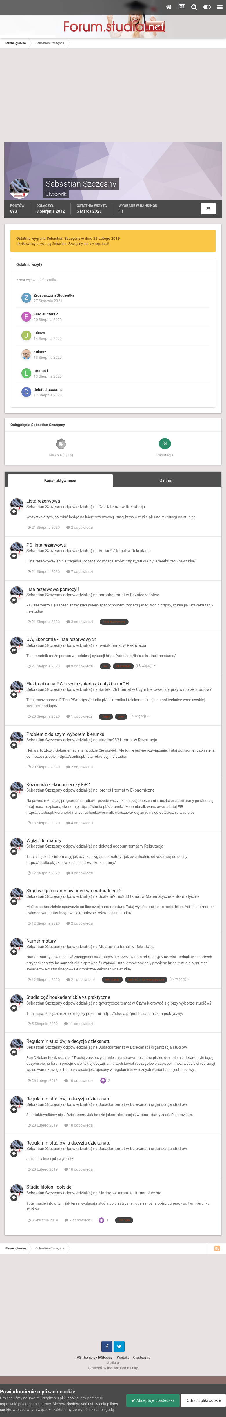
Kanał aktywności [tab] (60, 480)
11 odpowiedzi (78, 1023)
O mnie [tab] (165, 480)
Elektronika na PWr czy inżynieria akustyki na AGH (77, 684)
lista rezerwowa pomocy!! (52, 589)
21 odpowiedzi (80, 979)
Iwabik (104, 645)
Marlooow (107, 1193)
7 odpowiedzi (79, 571)
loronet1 (41, 370)
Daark (104, 506)
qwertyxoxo (109, 1003)
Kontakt (123, 1357)
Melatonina (109, 946)
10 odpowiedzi (78, 1080)
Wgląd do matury (43, 840)
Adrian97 (107, 550)
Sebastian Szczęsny (44, 506)
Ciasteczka (141, 1357)
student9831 (110, 740)
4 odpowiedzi (79, 823)
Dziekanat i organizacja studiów (158, 1047)
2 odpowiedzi (79, 527)
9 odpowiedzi (79, 666)
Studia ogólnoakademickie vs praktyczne (68, 997)
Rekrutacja (135, 506)
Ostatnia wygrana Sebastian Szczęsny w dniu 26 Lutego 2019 (68, 238)
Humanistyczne (147, 1193)
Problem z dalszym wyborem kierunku (65, 734)
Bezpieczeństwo (144, 595)
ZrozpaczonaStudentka (54, 295)
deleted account (48, 389)
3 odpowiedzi (79, 622)
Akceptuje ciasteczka (150, 1397)
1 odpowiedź (79, 716)
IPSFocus (105, 1357)
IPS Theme (84, 1357)
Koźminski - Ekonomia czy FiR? (58, 784)
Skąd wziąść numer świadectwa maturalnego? (73, 890)
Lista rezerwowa (43, 501)
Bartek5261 (109, 689)
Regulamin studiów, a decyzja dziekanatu (68, 1041)
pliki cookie (69, 1392)
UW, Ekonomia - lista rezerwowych (61, 639)
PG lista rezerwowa (46, 545)
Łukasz (40, 351)
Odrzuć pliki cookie (202, 1397)
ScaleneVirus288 (114, 896)
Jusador (106, 1047)
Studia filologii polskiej (49, 1187)
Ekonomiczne (142, 790)
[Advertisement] (113, 98)
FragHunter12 (46, 314)
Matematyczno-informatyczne (173, 896)
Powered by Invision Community (113, 1368)
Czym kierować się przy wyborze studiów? (174, 689)
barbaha (106, 595)
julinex (39, 333)
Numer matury (41, 941)
